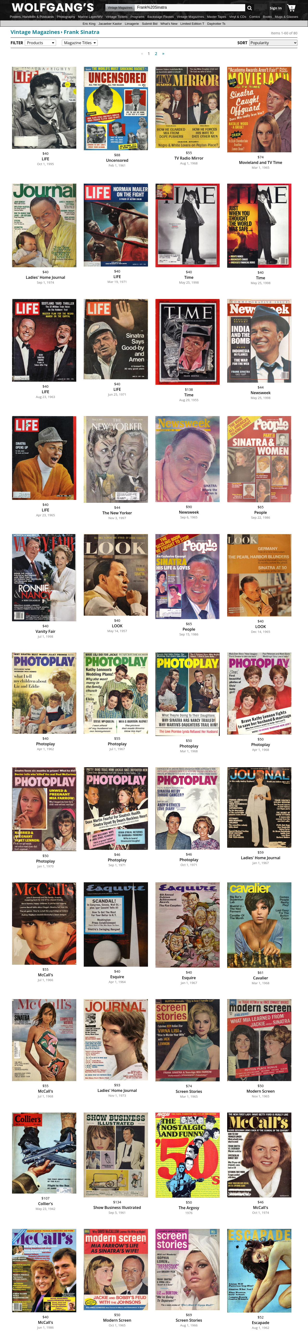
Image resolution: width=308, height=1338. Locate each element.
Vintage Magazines (190, 17)
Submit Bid (149, 23)
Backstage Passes (161, 17)
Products (35, 42)
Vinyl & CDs (237, 17)
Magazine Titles (78, 42)
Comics (254, 17)
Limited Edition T (192, 23)
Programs (137, 17)
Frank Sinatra (82, 32)
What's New (169, 23)
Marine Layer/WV (90, 17)
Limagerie (132, 23)
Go (249, 8)
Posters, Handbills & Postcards (32, 17)
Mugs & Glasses (286, 17)
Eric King (89, 23)
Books (267, 17)
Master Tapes (216, 17)
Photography (66, 17)
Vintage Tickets (117, 17)
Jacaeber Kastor (110, 23)
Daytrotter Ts (216, 23)
